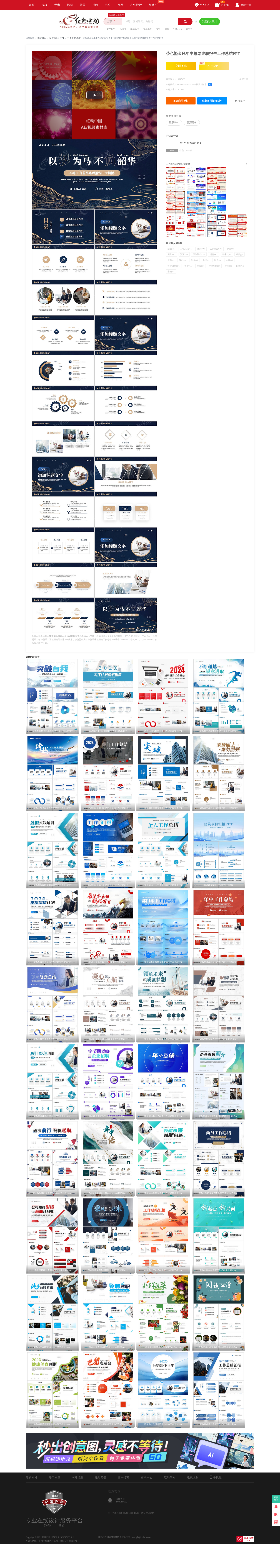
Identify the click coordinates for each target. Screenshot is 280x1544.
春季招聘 (111, 28)
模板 (44, 4)
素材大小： (171, 89)
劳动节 (189, 28)
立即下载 (181, 65)
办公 (108, 4)
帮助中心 (146, 1477)
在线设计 (136, 4)
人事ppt (229, 260)
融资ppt (217, 260)
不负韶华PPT (199, 254)
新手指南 (123, 1477)
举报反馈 (243, 79)
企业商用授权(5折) (212, 100)
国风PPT (172, 254)
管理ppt (230, 248)
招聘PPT (214, 254)
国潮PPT (240, 266)
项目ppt (239, 254)
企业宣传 (134, 28)
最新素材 (31, 1477)
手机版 (216, 1477)
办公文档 (53, 38)
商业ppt (194, 260)
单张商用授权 (180, 100)
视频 (95, 4)
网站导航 (77, 1477)
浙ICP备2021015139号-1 (63, 1537)
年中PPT (188, 266)
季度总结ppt (214, 266)
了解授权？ (239, 100)
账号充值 (100, 1477)
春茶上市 (147, 28)
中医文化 (177, 28)
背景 (82, 4)
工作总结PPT (186, 248)
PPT (62, 38)
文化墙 (123, 28)
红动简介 (169, 1477)
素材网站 (41, 38)
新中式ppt (226, 254)
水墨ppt (171, 260)
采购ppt (171, 271)
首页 (32, 4)
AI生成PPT (210, 64)
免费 (120, 4)
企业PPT (172, 248)
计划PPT (201, 248)
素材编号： (171, 79)
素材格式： (171, 84)
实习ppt (182, 260)
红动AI (155, 3)
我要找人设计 (209, 21)
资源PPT (184, 254)
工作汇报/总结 (74, 38)
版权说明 (192, 1477)
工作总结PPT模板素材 (178, 164)
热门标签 (54, 1477)
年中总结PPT (174, 266)
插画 (70, 4)
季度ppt (228, 266)
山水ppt (205, 260)
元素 (57, 4)
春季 (158, 28)
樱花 (167, 28)
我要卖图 (276, 1498)
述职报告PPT (216, 248)
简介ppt (200, 266)
